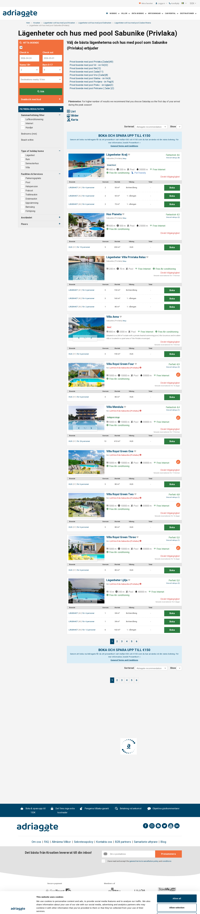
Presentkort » (134, 142)
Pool (28, 182)
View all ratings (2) (173, 217)
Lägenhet (30, 155)
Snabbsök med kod (31, 99)
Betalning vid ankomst (128, 809)
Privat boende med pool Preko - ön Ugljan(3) (91, 85)
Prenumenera (168, 854)
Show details (145, 908)
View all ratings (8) (173, 158)
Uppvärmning (32, 203)
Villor (125, 13)
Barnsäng (30, 207)
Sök (40, 91)
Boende (114, 13)
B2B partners (123, 841)
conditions (166, 861)
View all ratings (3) (173, 367)
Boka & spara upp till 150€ (33, 810)
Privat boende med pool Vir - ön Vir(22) (89, 65)
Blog (163, 841)
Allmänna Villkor (61, 841)
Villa (28, 167)
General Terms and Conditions (124, 146)
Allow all (177, 877)
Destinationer (188, 13)
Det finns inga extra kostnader (62, 810)
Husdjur (29, 127)
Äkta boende (139, 13)
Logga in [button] (162, 3)
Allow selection (176, 887)
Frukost (29, 190)
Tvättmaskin (31, 194)
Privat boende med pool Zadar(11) (86, 71)
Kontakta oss (104, 841)
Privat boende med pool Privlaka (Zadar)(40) (91, 61)
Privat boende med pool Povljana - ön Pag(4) (91, 81)
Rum (28, 159)
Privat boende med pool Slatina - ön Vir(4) (90, 78)
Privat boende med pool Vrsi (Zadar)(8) (89, 75)
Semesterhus (32, 163)
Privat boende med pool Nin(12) (85, 68)
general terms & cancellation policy (144, 861)
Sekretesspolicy (83, 841)
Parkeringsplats (33, 178)
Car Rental (171, 13)
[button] (184, 3)
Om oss (36, 841)
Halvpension (32, 186)
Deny (176, 896)
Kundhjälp (174, 3)
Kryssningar (155, 13)
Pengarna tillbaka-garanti (94, 809)
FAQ (46, 841)
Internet (29, 123)
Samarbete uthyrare (146, 841)
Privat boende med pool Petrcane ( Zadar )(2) (92, 88)
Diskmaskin (31, 198)
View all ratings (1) (173, 410)
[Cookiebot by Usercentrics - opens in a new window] (18, 909)
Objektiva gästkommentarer (163, 809)
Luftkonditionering (34, 119)
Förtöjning (30, 211)
